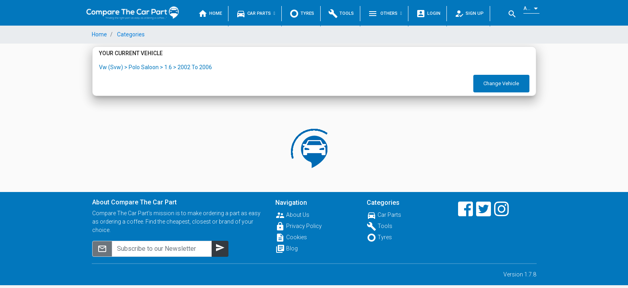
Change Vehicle (501, 83)
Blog (292, 248)
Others (385, 13)
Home (210, 13)
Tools (341, 13)
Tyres (301, 13)
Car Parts (255, 13)
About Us (297, 215)
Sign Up (469, 13)
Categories (130, 34)
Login (428, 13)
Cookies (296, 237)
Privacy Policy (304, 226)
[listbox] (531, 9)
